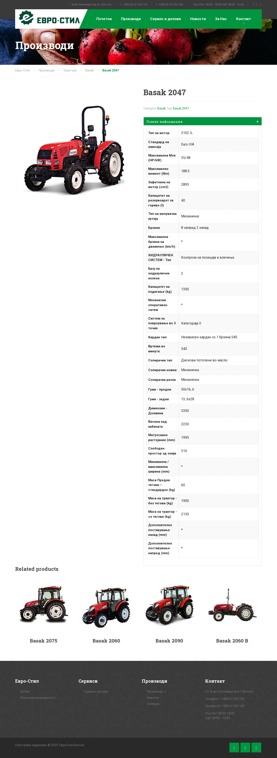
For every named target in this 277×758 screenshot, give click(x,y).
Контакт (243, 19)
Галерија (153, 704)
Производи (131, 19)
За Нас (221, 19)
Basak (161, 108)
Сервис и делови (165, 19)
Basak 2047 (181, 108)
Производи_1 (156, 691)
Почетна (104, 19)
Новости (198, 19)
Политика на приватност (37, 697)
